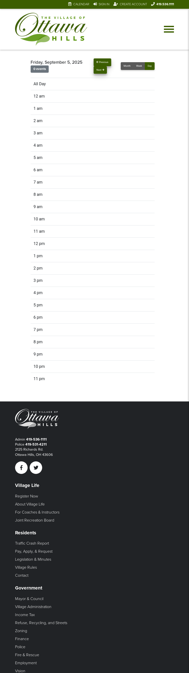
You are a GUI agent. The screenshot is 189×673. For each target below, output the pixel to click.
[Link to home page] (52, 29)
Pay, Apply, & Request (33, 551)
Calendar (81, 4)
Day (150, 65)
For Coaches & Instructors (37, 512)
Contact (21, 575)
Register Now (26, 496)
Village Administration (33, 606)
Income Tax (25, 614)
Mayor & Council (29, 598)
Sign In (104, 4)
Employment (26, 662)
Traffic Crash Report (32, 543)
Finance (22, 638)
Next (100, 69)
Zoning (21, 630)
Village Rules (26, 567)
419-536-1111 (36, 439)
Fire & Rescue (27, 654)
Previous (102, 62)
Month (127, 65)
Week (139, 65)
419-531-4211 (36, 444)
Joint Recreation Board (34, 520)
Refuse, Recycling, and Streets (41, 622)
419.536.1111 (165, 4)
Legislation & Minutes (33, 559)
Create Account (133, 4)
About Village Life (30, 504)
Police (20, 646)
